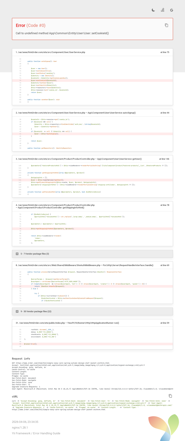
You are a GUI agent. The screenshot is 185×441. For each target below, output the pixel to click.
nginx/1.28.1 (20, 427)
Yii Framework (21, 433)
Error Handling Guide (46, 433)
